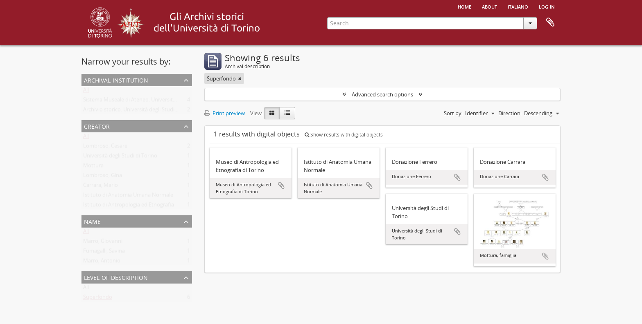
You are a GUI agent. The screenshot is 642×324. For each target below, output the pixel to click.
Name (92, 220)
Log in (547, 6)
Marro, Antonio (101, 262)
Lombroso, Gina (102, 177)
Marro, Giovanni (102, 242)
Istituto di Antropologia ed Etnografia (128, 206)
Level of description (116, 276)
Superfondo (97, 298)
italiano (518, 6)
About (489, 6)
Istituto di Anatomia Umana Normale (128, 196)
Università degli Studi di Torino (120, 157)
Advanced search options (382, 94)
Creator (97, 125)
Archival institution (116, 79)
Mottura (93, 167)
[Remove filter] (240, 78)
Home (464, 6)
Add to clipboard (281, 185)
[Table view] (287, 113)
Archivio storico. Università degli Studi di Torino (140, 111)
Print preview (224, 113)
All (86, 91)
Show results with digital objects (344, 134)
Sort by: (453, 113)
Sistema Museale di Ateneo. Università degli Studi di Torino (154, 101)
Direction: (510, 113)
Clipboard (550, 22)
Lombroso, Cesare (105, 147)
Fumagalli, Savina (104, 252)
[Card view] (272, 113)
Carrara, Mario (100, 186)
